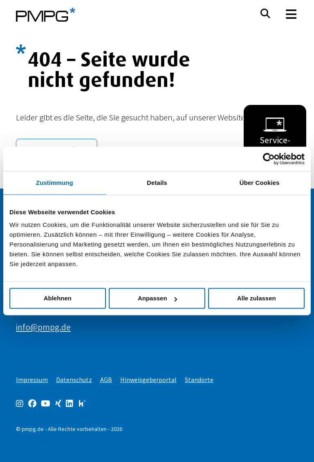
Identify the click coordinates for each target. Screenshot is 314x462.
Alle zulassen (256, 298)
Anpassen (157, 298)
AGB (106, 379)
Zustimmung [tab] (54, 182)
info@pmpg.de (43, 327)
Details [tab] (157, 182)
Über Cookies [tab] (260, 182)
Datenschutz (74, 379)
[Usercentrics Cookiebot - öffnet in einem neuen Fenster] (269, 159)
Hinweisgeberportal (148, 379)
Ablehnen (58, 298)
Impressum (32, 379)
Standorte (199, 379)
